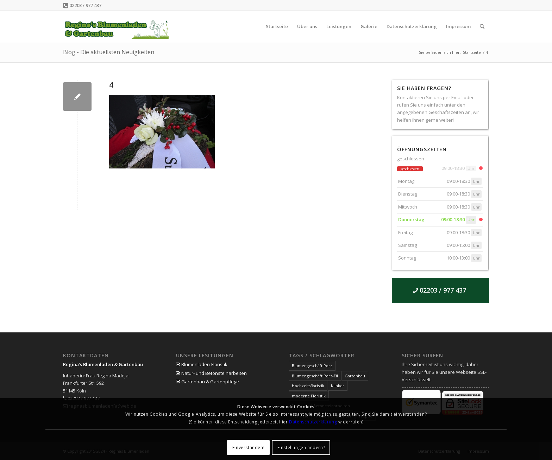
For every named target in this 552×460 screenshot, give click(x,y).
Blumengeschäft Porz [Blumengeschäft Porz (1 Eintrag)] (312, 365)
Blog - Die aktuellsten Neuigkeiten (108, 52)
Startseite (472, 52)
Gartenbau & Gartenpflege (207, 381)
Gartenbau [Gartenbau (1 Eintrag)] (355, 375)
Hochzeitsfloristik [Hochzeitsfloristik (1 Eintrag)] (308, 385)
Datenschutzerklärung (313, 422)
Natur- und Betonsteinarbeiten (211, 373)
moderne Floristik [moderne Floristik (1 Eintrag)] (309, 395)
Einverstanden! (248, 448)
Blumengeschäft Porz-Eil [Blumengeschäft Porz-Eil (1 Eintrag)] (315, 375)
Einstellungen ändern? (301, 448)
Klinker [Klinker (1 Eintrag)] (337, 385)
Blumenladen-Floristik (201, 364)
